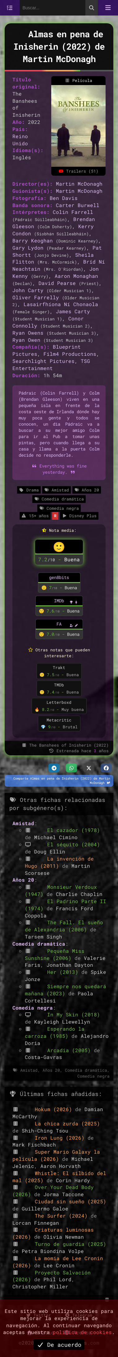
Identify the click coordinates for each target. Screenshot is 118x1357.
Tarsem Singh (43, 936)
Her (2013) (64, 972)
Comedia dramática (59, 499)
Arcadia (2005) (70, 1050)
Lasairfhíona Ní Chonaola (61, 304)
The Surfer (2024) (63, 1215)
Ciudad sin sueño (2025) (70, 1201)
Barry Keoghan (32, 240)
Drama (29, 490)
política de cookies (82, 1332)
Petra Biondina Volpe (53, 1251)
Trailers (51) (78, 171)
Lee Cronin (59, 1265)
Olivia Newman (63, 1236)
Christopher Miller (40, 1286)
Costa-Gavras (43, 1057)
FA (59, 624)
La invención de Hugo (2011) (59, 862)
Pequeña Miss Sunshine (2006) (54, 954)
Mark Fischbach (34, 1144)
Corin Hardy (73, 1180)
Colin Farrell (73, 212)
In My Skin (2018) (73, 1014)
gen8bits (59, 577)
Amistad (56, 490)
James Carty (73, 311)
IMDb (59, 601)
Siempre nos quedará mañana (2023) (65, 990)
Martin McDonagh (79, 183)
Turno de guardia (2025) (70, 1244)
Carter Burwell (77, 205)
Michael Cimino (56, 837)
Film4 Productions (69, 354)
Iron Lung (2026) (61, 1137)
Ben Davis (64, 198)
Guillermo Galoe (45, 1208)
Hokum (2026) (55, 1109)
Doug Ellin (49, 851)
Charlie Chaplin (79, 894)
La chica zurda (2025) (67, 1123)
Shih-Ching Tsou (45, 1130)
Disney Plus (79, 515)
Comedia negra (59, 508)
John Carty (27, 290)
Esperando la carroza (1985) (54, 1032)
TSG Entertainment (51, 364)
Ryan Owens (27, 332)
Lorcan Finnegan (35, 1222)
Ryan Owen (26, 340)
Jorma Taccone (63, 1194)
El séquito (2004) (73, 844)
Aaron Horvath (60, 1166)
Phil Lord (57, 1279)
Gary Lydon (27, 247)
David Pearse (57, 283)
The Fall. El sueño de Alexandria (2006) (64, 926)
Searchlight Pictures (43, 361)
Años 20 (86, 490)
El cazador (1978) (73, 830)
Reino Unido (20, 140)
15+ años (35, 515)
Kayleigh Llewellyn (62, 1021)
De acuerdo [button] (59, 1344)
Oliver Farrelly (35, 297)
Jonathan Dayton (70, 964)
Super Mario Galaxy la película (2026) (56, 1155)
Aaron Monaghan (76, 276)
